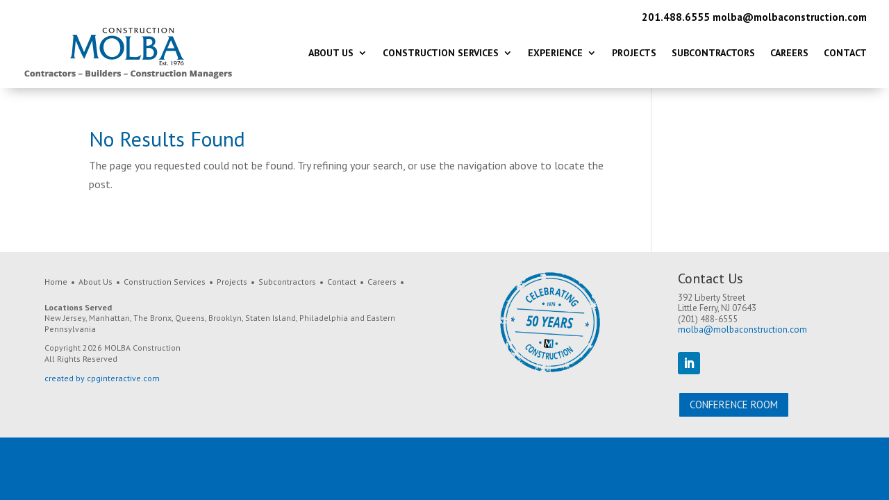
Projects (634, 53)
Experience (555, 53)
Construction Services (441, 53)
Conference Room (734, 404)
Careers (789, 53)
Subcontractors (713, 53)
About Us (331, 53)
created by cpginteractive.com (102, 378)
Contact (845, 53)
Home (55, 282)
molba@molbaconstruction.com (790, 17)
